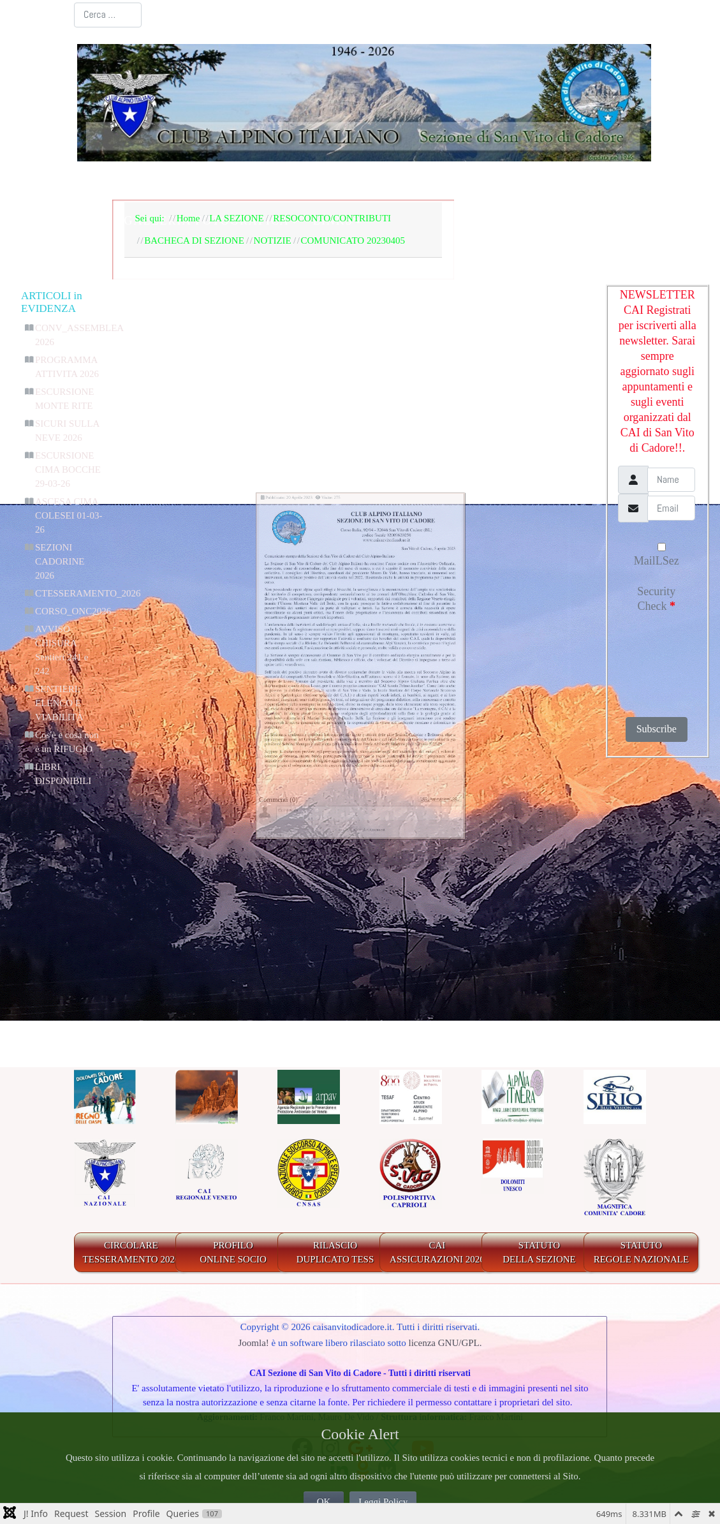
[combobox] (108, 15)
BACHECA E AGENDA (385, 181)
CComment (395, 1026)
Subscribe (656, 728)
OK (324, 1502)
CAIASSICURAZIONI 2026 (437, 1252)
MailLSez (656, 554)
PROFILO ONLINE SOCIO (233, 1252)
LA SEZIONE (255, 181)
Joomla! (253, 1343)
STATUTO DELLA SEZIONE (539, 1252)
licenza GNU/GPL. (445, 1343)
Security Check (656, 598)
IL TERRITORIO (526, 181)
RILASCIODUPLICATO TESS (335, 1252)
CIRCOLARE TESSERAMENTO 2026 (131, 1252)
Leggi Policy (383, 1502)
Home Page (162, 181)
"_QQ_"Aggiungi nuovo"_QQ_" (535, 958)
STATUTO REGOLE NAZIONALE (641, 1252)
